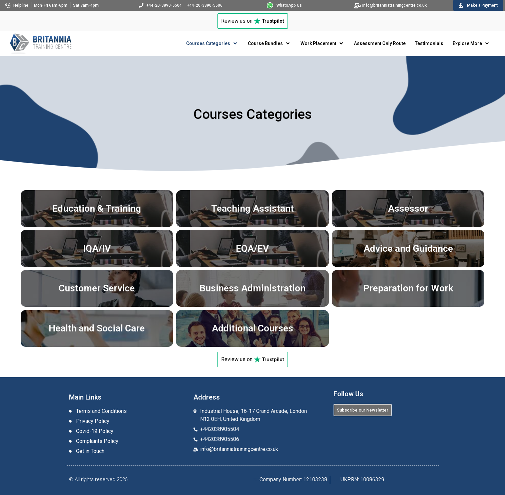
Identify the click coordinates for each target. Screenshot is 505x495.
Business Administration (252, 288)
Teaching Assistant (252, 208)
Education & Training (96, 208)
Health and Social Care (97, 328)
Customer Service (97, 288)
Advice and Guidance (408, 248)
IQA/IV (97, 248)
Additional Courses (252, 328)
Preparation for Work (408, 288)
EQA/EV (252, 248)
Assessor (408, 208)
